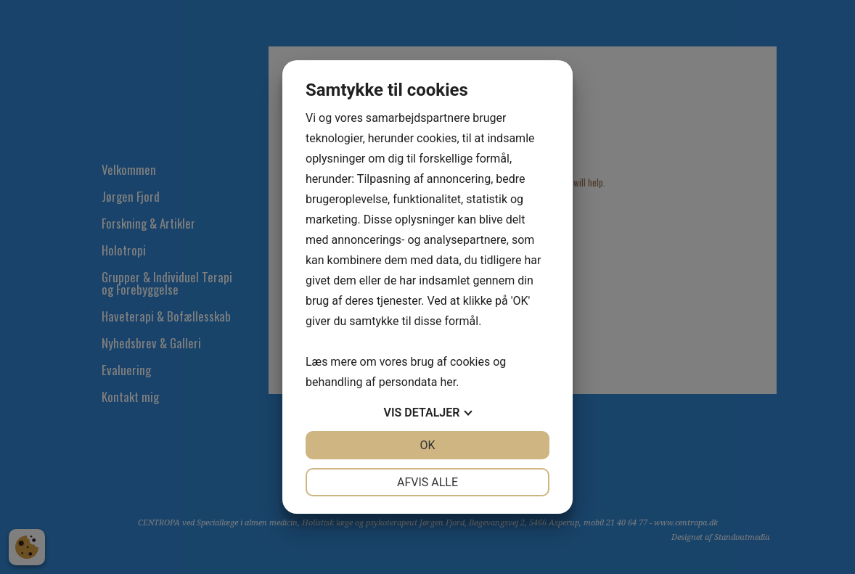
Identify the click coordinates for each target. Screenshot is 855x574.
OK (427, 445)
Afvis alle (427, 482)
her (448, 382)
